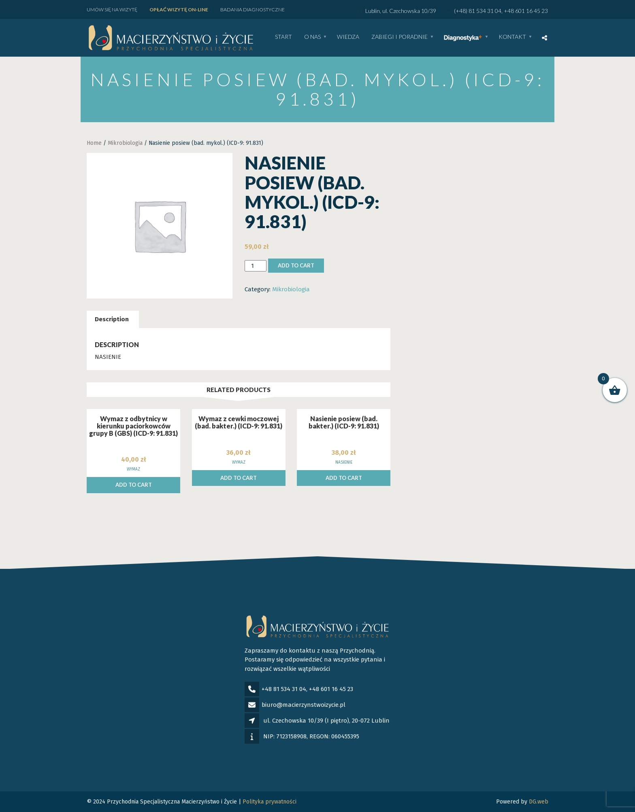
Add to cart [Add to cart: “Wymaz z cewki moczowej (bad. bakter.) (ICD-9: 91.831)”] (238, 478)
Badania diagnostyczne (252, 9)
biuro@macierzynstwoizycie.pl (303, 704)
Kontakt (512, 37)
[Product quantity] (255, 266)
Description (112, 319)
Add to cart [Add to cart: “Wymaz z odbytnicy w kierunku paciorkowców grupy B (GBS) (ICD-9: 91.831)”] (133, 484)
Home (94, 143)
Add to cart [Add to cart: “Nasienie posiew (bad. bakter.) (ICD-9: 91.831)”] (344, 478)
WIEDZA (348, 37)
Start (283, 37)
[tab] (112, 319)
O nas (312, 37)
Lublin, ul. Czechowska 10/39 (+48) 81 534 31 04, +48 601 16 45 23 (452, 10)
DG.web (538, 801)
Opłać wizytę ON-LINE (178, 9)
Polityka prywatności (269, 801)
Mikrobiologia (125, 143)
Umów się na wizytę (112, 9)
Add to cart (296, 265)
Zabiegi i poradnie (399, 37)
